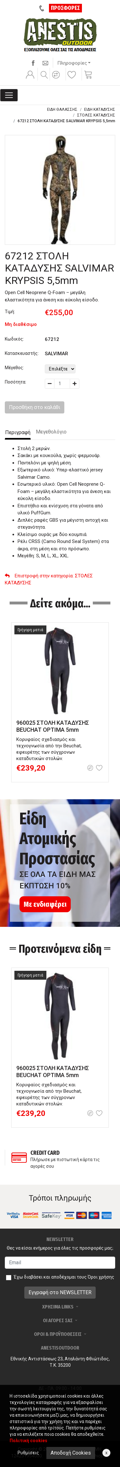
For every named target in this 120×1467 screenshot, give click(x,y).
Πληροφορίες (72, 63)
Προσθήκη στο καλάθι (34, 407)
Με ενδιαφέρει (45, 904)
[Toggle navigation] (9, 95)
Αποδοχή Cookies (71, 1453)
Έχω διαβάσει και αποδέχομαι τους (64, 1277)
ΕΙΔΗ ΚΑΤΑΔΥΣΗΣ (99, 109)
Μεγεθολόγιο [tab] (51, 432)
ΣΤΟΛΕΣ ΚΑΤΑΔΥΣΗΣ (96, 115)
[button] (57, 79)
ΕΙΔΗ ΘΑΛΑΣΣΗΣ (62, 109)
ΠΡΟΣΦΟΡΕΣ (65, 7)
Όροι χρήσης (101, 1277)
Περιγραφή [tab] (17, 432)
